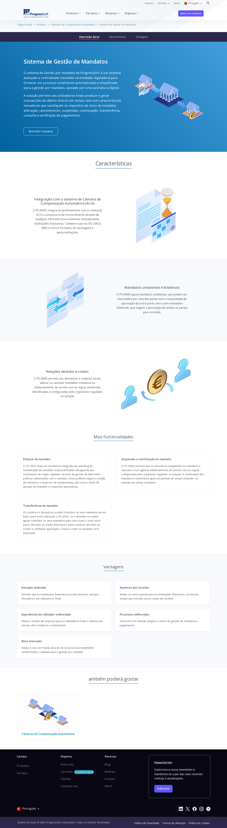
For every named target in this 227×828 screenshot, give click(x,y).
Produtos (41, 24)
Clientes (66, 779)
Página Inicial (24, 24)
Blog (108, 764)
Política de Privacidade (146, 823)
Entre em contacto (190, 13)
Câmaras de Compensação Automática (73, 24)
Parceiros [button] (91, 13)
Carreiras (77, 772)
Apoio (177, 3)
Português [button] (192, 3)
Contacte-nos (69, 786)
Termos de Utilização (174, 823)
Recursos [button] (111, 13)
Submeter (163, 788)
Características (117, 36)
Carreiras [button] (162, 3)
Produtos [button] (72, 13)
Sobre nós (67, 764)
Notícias (110, 772)
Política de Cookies (199, 823)
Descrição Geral (89, 36)
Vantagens (142, 36)
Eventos (149, 3)
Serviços (22, 773)
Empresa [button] (130, 13)
